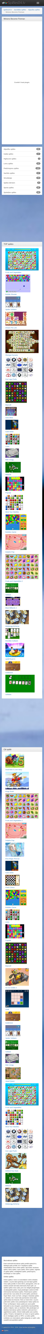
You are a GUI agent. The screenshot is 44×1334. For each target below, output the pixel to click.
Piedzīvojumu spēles (22, 168)
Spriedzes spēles (22, 192)
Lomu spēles (22, 163)
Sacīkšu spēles (22, 173)
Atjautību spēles (22, 149)
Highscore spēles (22, 159)
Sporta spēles (22, 187)
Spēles (5, 1330)
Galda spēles (22, 154)
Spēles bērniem (22, 183)
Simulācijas (22, 178)
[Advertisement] (22, 45)
